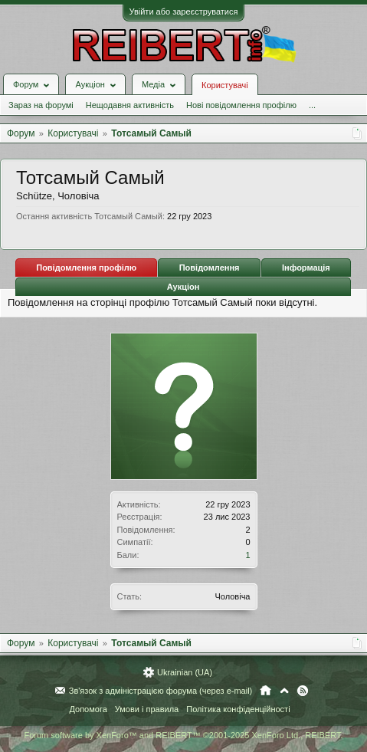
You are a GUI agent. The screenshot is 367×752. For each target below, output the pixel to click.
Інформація (306, 267)
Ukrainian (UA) (184, 672)
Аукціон (183, 286)
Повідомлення (209, 267)
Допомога (87, 709)
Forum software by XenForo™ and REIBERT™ (183, 735)
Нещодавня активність (130, 105)
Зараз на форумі (41, 105)
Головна (265, 690)
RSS (302, 690)
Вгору (284, 690)
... (312, 105)
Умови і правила (147, 709)
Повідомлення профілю (86, 267)
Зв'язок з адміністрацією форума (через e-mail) (161, 690)
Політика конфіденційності (238, 709)
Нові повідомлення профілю (241, 105)
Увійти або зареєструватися (183, 11)
